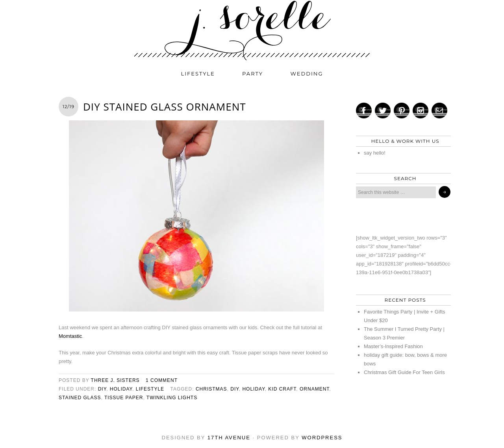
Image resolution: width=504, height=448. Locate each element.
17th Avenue (229, 438)
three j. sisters (115, 380)
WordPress (322, 438)
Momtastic (70, 336)
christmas (211, 389)
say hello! (374, 153)
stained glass (80, 397)
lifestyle (198, 73)
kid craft (282, 389)
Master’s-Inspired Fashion (393, 346)
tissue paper (123, 397)
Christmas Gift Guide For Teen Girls (404, 372)
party (252, 73)
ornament (314, 389)
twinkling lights (171, 397)
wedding (307, 73)
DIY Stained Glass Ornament (164, 107)
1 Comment (162, 380)
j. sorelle (252, 30)
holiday (121, 389)
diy (102, 389)
